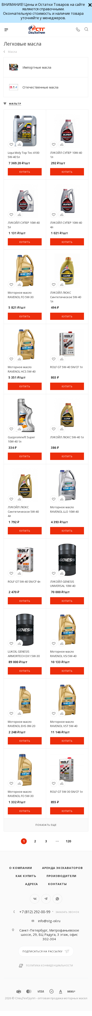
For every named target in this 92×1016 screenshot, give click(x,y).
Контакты (57, 884)
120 (68, 841)
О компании (20, 868)
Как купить (26, 876)
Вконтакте (34, 899)
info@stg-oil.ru (49, 921)
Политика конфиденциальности (49, 965)
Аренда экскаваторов (62, 868)
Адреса (31, 884)
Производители (61, 876)
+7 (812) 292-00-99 (34, 912)
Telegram (46, 899)
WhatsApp (57, 899)
